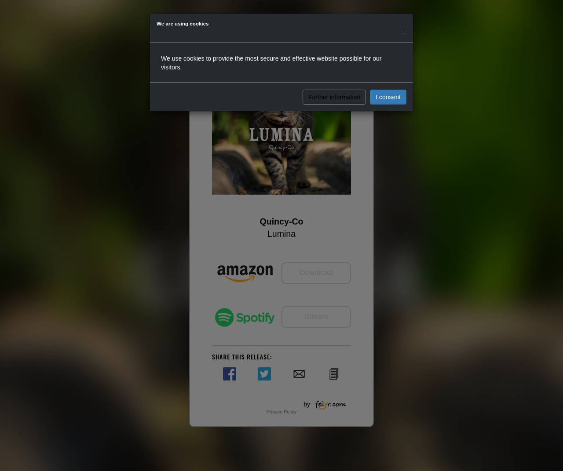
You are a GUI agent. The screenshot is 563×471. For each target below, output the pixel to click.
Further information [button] (334, 97)
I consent (388, 97)
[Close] (403, 31)
